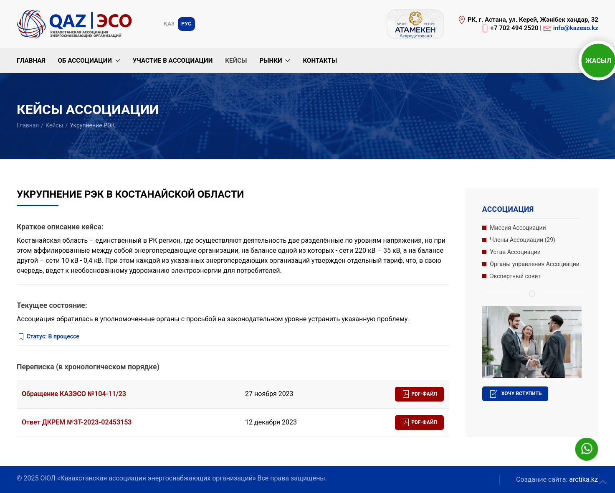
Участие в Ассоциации (173, 60)
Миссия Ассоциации (518, 227)
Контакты (320, 60)
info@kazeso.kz (575, 28)
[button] (603, 482)
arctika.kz (583, 479)
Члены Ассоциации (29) (522, 239)
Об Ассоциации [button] (89, 60)
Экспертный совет (515, 276)
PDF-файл (419, 394)
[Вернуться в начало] (76, 24)
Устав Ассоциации (515, 252)
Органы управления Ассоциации (535, 264)
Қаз (169, 23)
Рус (186, 23)
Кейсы (236, 60)
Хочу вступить (515, 394)
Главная (31, 60)
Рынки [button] (274, 60)
